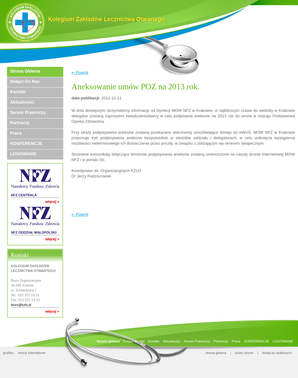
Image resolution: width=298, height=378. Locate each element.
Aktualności (22, 102)
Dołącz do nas (25, 81)
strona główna (216, 353)
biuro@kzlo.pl (21, 305)
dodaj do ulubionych (277, 353)
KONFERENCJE (26, 143)
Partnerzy (19, 122)
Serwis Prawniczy (28, 112)
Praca (16, 133)
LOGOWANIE (23, 153)
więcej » (52, 202)
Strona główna (25, 71)
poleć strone (244, 353)
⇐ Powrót (79, 72)
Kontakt (18, 91)
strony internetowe (31, 353)
